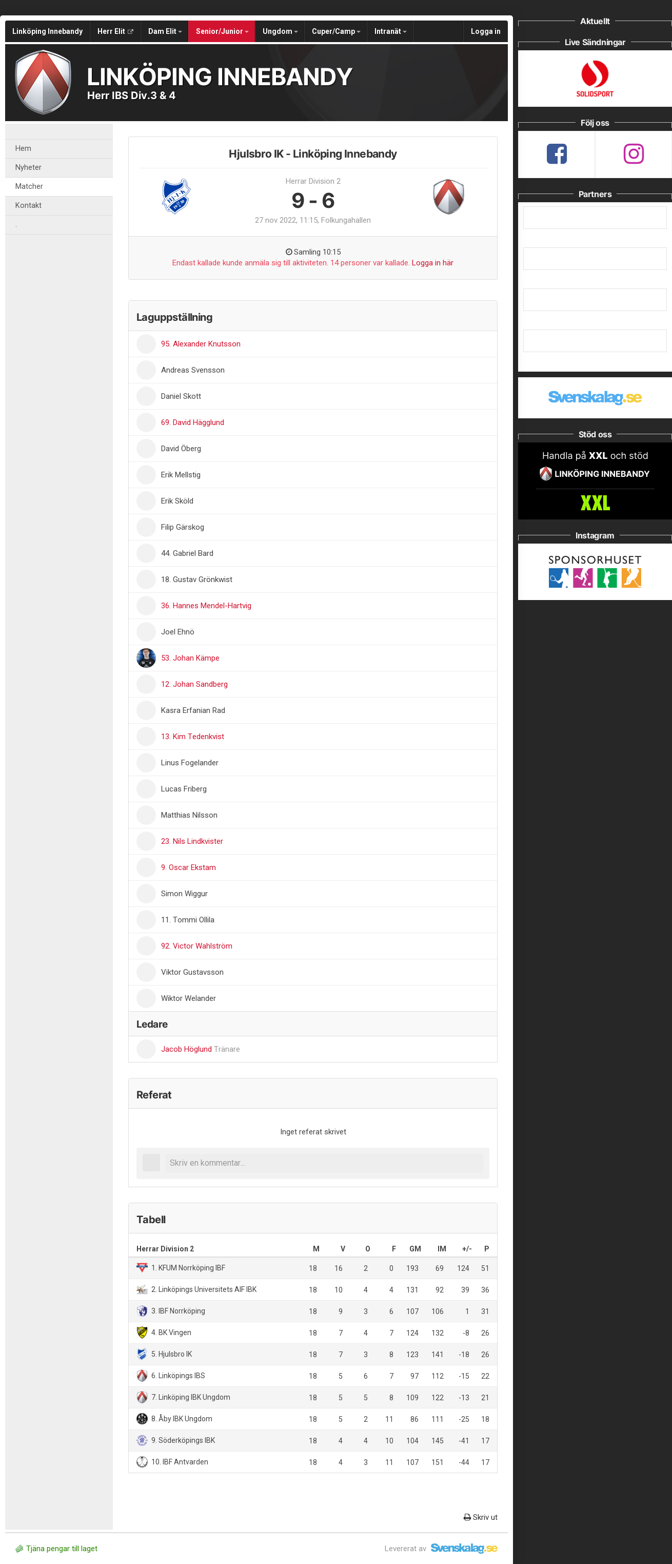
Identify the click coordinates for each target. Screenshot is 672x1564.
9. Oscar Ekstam (188, 867)
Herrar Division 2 (313, 181)
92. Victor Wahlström (196, 946)
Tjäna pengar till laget (56, 1548)
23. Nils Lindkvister (192, 841)
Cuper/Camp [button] (336, 31)
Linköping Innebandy (47, 31)
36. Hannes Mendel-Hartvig (206, 605)
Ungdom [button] (280, 31)
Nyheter (28, 167)
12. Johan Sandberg (194, 684)
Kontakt (28, 205)
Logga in (486, 31)
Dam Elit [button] (165, 31)
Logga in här (432, 262)
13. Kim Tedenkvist (192, 736)
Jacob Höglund (200, 1049)
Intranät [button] (390, 31)
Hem (23, 148)
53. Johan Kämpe (190, 658)
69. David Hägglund (192, 422)
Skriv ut (481, 1517)
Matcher (29, 186)
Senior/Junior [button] (222, 31)
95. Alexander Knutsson (201, 344)
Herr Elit (115, 31)
